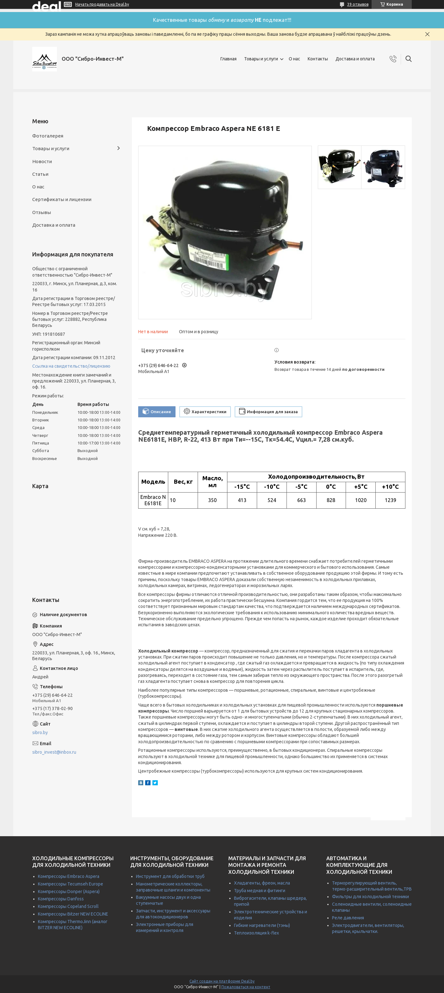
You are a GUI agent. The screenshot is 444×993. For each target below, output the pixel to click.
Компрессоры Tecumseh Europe (70, 883)
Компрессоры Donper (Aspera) (69, 891)
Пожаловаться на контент (245, 987)
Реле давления (348, 917)
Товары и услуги (261, 58)
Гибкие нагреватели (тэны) (262, 925)
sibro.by (40, 732)
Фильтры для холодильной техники (370, 896)
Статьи (40, 174)
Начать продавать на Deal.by (102, 4)
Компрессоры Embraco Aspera (68, 876)
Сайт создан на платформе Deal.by (222, 981)
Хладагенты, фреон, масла (262, 883)
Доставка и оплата (355, 58)
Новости (42, 161)
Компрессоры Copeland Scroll (68, 906)
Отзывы (41, 212)
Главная (228, 58)
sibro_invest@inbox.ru (54, 752)
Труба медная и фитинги (259, 890)
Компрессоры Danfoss (61, 898)
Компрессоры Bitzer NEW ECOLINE (73, 913)
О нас (294, 58)
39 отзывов (357, 4)
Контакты (318, 58)
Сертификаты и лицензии (61, 199)
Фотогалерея (47, 135)
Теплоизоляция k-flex (256, 932)
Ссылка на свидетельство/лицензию (71, 366)
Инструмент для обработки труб (170, 876)
